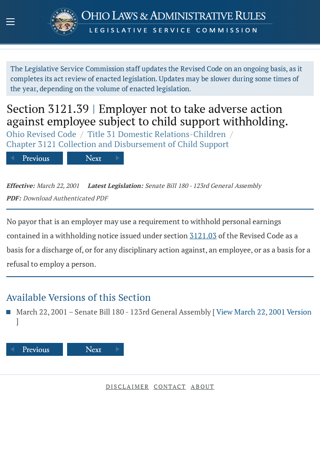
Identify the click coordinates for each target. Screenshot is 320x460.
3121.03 (203, 235)
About (203, 386)
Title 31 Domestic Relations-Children (157, 134)
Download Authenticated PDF (65, 198)
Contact (170, 386)
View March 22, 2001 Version (264, 312)
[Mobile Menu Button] (10, 22)
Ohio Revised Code (41, 134)
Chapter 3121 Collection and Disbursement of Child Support (117, 144)
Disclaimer (127, 386)
